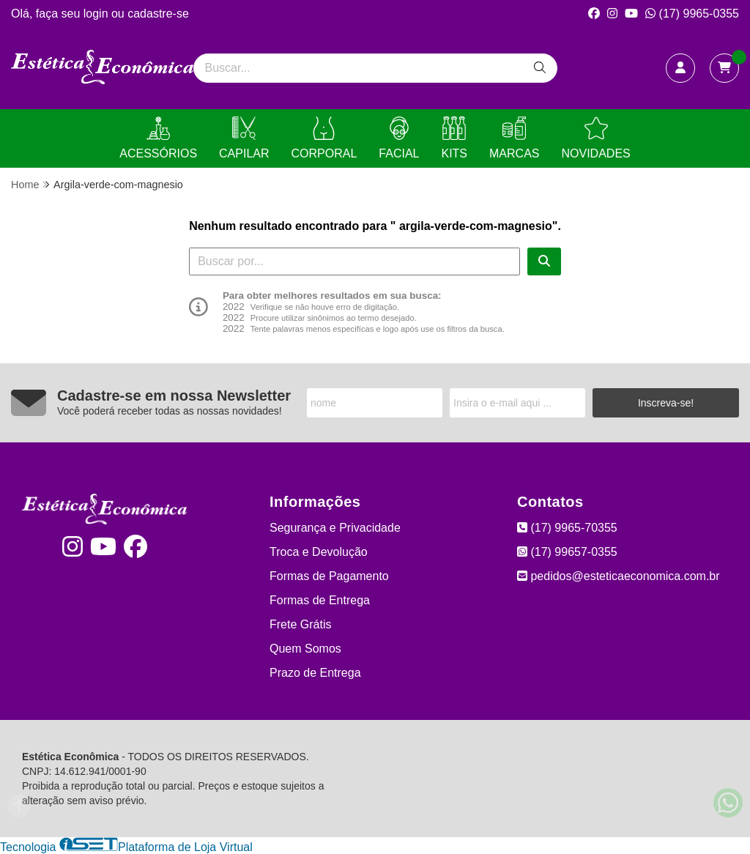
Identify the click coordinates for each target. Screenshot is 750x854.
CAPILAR (244, 138)
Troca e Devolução (319, 552)
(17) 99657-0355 (567, 552)
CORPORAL (324, 138)
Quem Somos (305, 648)
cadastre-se (158, 13)
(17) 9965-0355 (692, 13)
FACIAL (399, 138)
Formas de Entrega (320, 600)
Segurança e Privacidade (335, 527)
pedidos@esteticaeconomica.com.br (618, 576)
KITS (454, 138)
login (97, 13)
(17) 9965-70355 (567, 527)
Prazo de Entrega (315, 673)
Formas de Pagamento (329, 576)
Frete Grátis (300, 624)
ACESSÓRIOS (158, 138)
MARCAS (514, 138)
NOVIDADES (595, 138)
